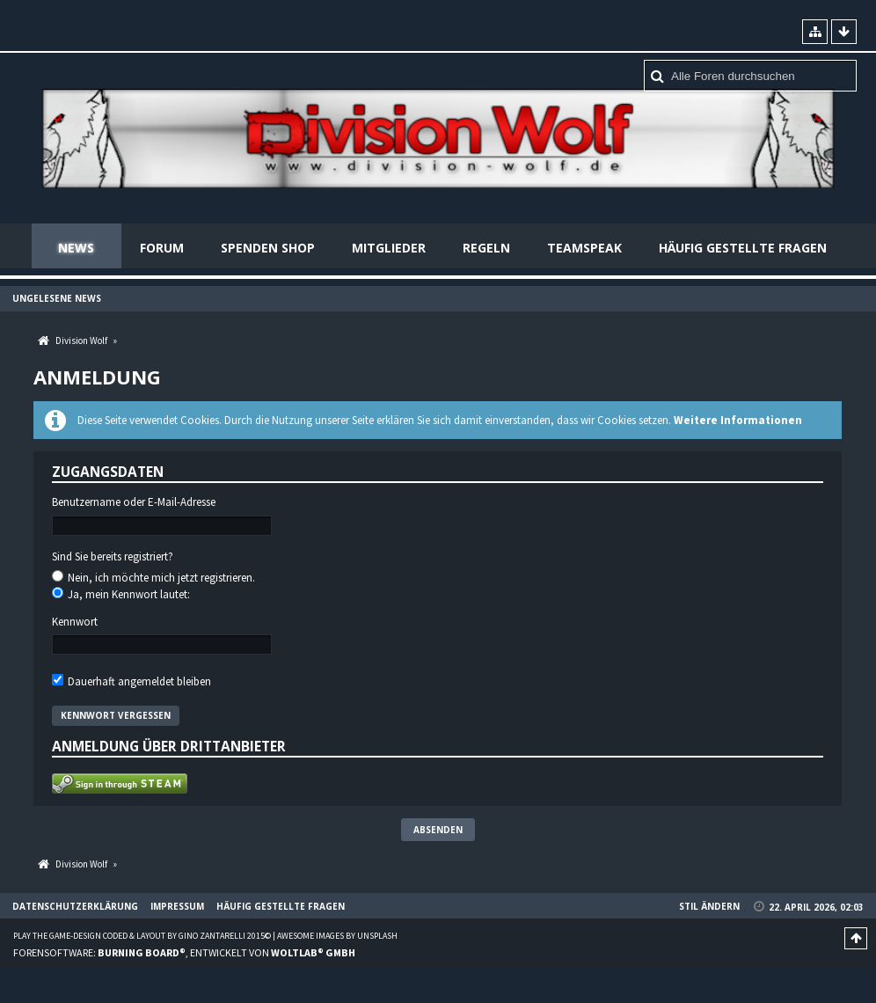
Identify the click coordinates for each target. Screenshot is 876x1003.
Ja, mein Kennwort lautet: (121, 594)
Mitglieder (389, 247)
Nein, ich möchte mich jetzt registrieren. (153, 577)
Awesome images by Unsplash (337, 935)
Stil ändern (709, 906)
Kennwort (75, 622)
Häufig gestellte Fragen (743, 247)
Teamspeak (584, 247)
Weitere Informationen (738, 420)
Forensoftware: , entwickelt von (184, 952)
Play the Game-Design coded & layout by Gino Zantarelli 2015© (142, 935)
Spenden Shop (268, 247)
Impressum (177, 906)
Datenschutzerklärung (75, 906)
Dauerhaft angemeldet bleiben (131, 681)
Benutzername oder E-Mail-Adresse (133, 502)
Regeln (486, 247)
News (76, 247)
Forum (162, 247)
